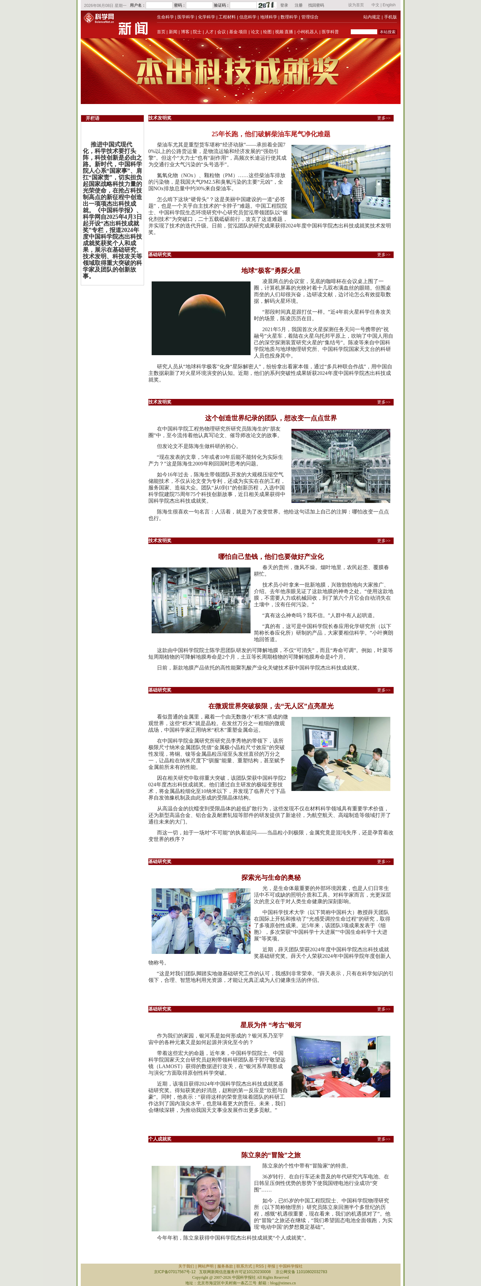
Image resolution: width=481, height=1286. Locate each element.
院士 (197, 31)
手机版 (390, 16)
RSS (260, 1266)
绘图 (267, 31)
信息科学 (247, 16)
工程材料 (227, 16)
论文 (255, 31)
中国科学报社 (291, 1266)
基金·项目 (238, 31)
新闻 (173, 31)
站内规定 (371, 16)
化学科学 (206, 16)
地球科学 (268, 16)
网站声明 (206, 1266)
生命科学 (165, 16)
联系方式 (244, 1266)
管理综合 (309, 16)
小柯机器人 (307, 31)
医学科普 (330, 31)
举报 (271, 1266)
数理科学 (289, 16)
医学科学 (186, 16)
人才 (209, 31)
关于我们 (186, 1266)
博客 (185, 31)
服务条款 (225, 1266)
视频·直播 (284, 31)
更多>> (384, 118)
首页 (161, 31)
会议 (221, 31)
